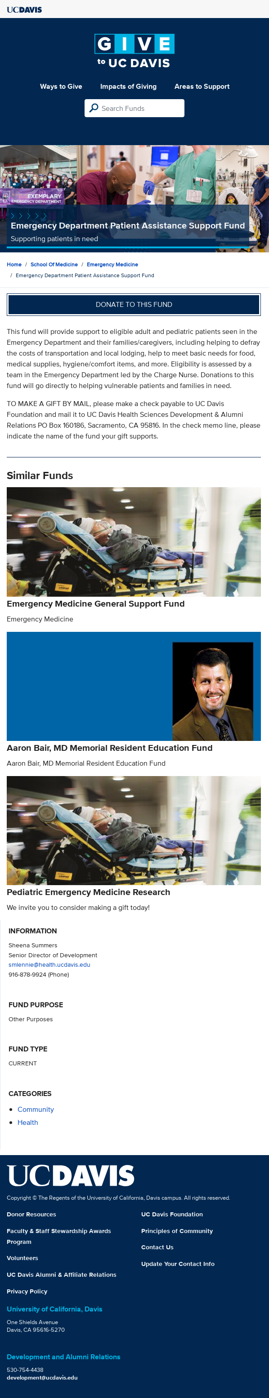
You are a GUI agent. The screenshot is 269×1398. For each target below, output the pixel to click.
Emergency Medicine (112, 264)
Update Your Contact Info (178, 1263)
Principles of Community (177, 1230)
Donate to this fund (134, 304)
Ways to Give (61, 86)
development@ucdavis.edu (42, 1377)
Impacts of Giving (128, 86)
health (28, 1122)
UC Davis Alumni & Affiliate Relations (62, 1274)
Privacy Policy (27, 1291)
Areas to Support (202, 86)
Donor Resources (31, 1214)
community (36, 1109)
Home (14, 264)
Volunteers (22, 1257)
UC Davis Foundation (172, 1214)
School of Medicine (54, 264)
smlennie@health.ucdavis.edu (49, 964)
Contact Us (157, 1247)
